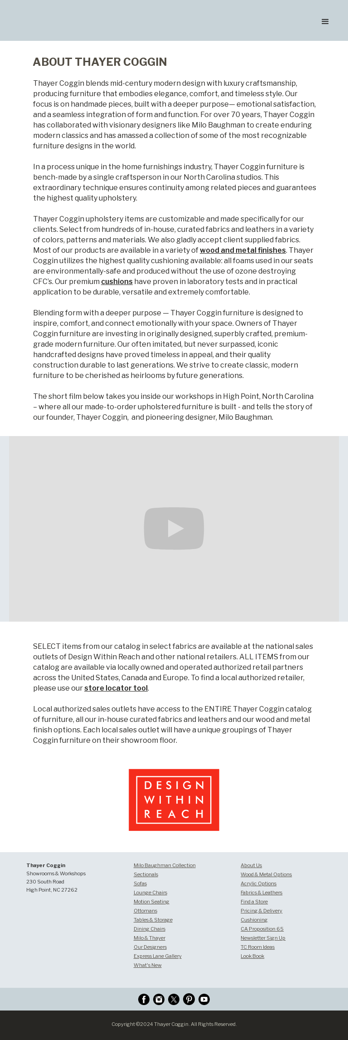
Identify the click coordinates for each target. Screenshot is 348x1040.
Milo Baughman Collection (165, 865)
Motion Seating (151, 901)
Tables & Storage (153, 920)
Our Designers (150, 947)
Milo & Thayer (149, 938)
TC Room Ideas (258, 947)
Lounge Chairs (150, 892)
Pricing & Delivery (261, 911)
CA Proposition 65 (262, 929)
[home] (63, 6)
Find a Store (254, 901)
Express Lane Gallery (158, 956)
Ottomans (145, 911)
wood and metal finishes (243, 250)
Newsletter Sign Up (263, 938)
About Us (251, 865)
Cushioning (254, 920)
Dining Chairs (149, 929)
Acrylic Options (258, 883)
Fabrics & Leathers (261, 892)
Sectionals (146, 874)
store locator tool (116, 688)
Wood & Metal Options (266, 874)
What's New (148, 965)
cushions (117, 281)
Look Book (252, 956)
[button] (325, 20)
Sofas (140, 883)
